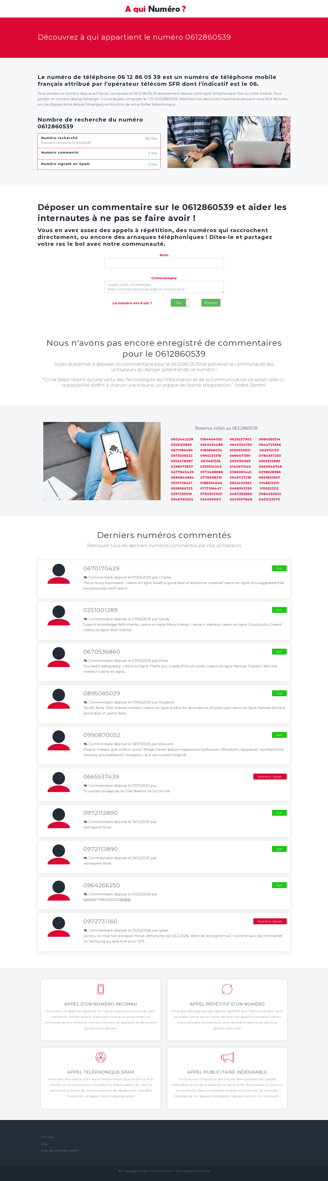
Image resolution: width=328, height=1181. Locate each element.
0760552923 (211, 494)
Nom (164, 255)
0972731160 (100, 921)
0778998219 (211, 477)
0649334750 (241, 445)
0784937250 (270, 456)
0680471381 (240, 456)
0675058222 (181, 456)
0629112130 (269, 450)
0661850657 (269, 477)
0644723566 (270, 445)
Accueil (47, 1137)
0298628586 (270, 472)
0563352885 (269, 461)
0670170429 (101, 568)
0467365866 (241, 494)
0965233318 (210, 456)
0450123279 (269, 499)
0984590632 (270, 494)
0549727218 (240, 477)
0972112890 (100, 812)
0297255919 (181, 494)
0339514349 (211, 467)
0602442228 (182, 439)
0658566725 (182, 488)
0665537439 (101, 776)
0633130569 (240, 461)
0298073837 (182, 467)
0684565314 (269, 439)
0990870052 (101, 734)
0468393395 (241, 488)
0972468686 (211, 472)
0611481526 (210, 461)
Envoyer (211, 303)
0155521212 (269, 488)
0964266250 (101, 885)
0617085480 (182, 450)
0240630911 (210, 499)
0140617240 (240, 467)
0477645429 (182, 472)
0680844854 (182, 477)
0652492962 (241, 483)
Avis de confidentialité (60, 1150)
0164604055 (211, 439)
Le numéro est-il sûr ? (132, 303)
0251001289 (100, 610)
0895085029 (101, 693)
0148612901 (269, 483)
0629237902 (240, 439)
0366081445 (240, 472)
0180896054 (211, 450)
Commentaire (164, 278)
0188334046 (211, 483)
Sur (178, 303)
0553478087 (182, 461)
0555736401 (181, 483)
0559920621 (240, 450)
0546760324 (182, 499)
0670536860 (101, 651)
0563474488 (211, 445)
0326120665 (181, 445)
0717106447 (210, 488)
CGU (45, 1144)
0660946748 (270, 467)
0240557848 (241, 499)
